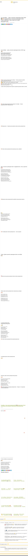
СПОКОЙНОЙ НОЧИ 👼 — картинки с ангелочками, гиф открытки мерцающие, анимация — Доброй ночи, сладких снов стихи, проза (14, 527)
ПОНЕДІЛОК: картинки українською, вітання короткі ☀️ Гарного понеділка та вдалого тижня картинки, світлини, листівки (16, 540)
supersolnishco (3, 22)
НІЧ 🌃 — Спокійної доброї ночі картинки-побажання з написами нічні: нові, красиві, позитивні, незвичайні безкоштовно (16, 530)
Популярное (6, 522)
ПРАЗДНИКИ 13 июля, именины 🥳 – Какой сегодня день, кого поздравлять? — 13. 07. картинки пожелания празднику (16, 533)
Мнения (10, 522)
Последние (2, 522)
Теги (13, 522)
